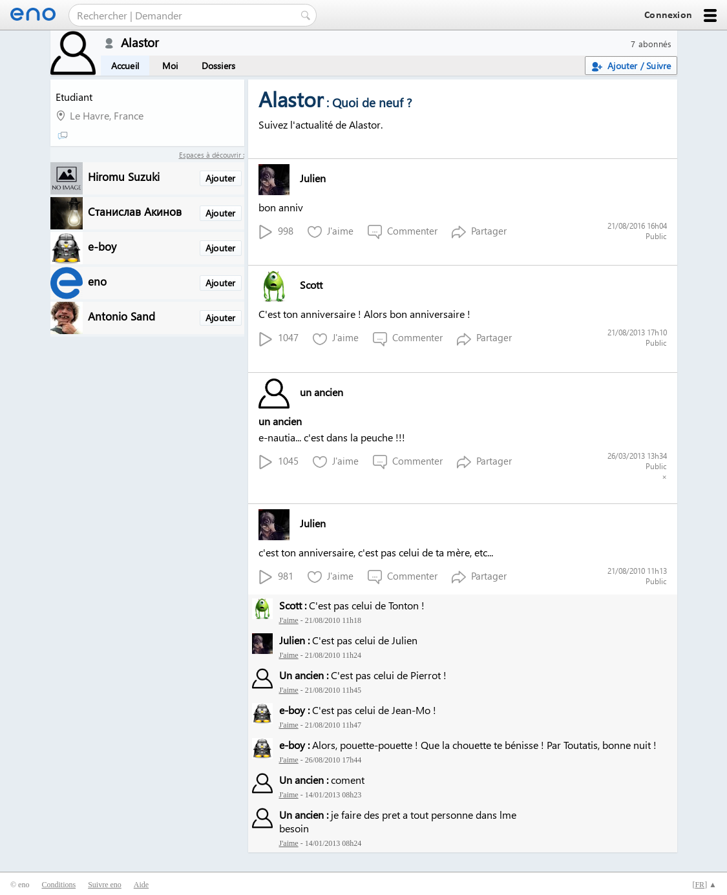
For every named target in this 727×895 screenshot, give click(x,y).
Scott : (292, 605)
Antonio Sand (121, 315)
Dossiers (219, 65)
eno (97, 280)
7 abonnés (651, 43)
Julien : (294, 640)
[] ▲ (704, 884)
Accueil (125, 65)
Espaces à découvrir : (211, 155)
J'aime (330, 231)
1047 (278, 338)
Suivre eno (104, 884)
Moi (170, 65)
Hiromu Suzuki (124, 176)
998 (275, 231)
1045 (278, 461)
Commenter (402, 231)
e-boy (102, 245)
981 (275, 576)
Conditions (58, 884)
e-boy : (294, 710)
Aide (141, 884)
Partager (479, 231)
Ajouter (220, 178)
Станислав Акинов (135, 211)
